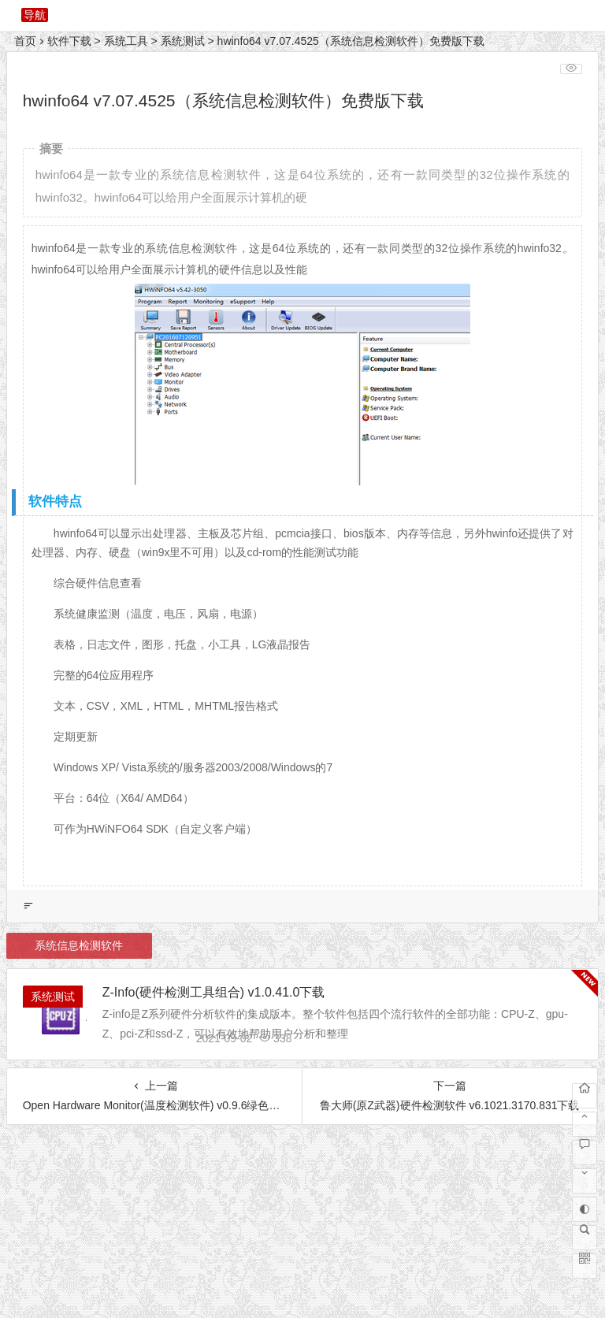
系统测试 (183, 41)
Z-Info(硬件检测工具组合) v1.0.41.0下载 (213, 992)
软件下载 (69, 41)
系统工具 (126, 41)
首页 (25, 41)
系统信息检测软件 (79, 945)
